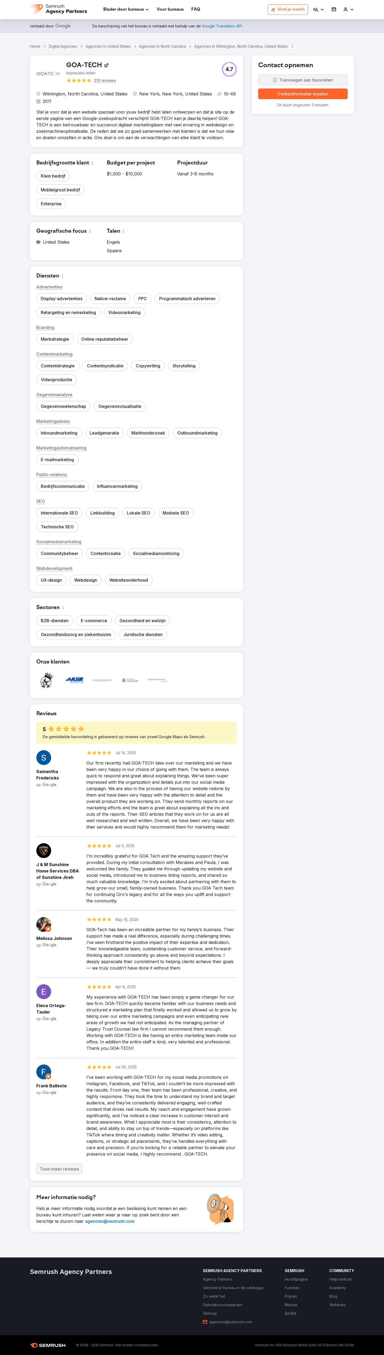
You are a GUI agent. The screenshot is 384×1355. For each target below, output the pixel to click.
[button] (318, 10)
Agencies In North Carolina (162, 46)
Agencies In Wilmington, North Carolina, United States (241, 46)
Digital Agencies (63, 46)
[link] (170, 9)
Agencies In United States (108, 46)
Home (35, 46)
